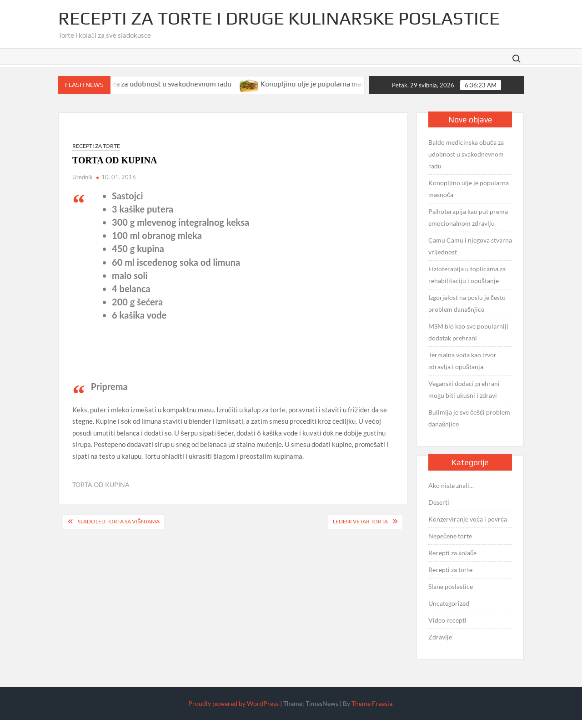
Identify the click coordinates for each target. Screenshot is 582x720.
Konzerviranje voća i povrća (467, 519)
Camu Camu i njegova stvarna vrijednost (470, 246)
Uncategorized (448, 603)
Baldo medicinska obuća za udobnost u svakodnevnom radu (144, 84)
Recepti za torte (96, 145)
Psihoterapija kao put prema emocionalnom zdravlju (468, 217)
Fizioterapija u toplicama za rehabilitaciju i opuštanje (467, 274)
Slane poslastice (450, 586)
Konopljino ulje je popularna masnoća (327, 84)
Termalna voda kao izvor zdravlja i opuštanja (462, 360)
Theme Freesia (371, 703)
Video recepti (447, 620)
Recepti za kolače (452, 553)
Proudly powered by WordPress (233, 703)
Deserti (438, 502)
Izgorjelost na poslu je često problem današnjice (467, 303)
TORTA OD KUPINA (101, 484)
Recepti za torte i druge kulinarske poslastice (279, 18)
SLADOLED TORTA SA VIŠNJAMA (119, 521)
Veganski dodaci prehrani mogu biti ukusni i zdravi (464, 389)
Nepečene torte (450, 536)
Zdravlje (440, 637)
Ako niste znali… (451, 485)
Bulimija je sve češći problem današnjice (469, 418)
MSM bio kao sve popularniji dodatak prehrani (468, 332)
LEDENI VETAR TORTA (360, 521)
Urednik (82, 177)
